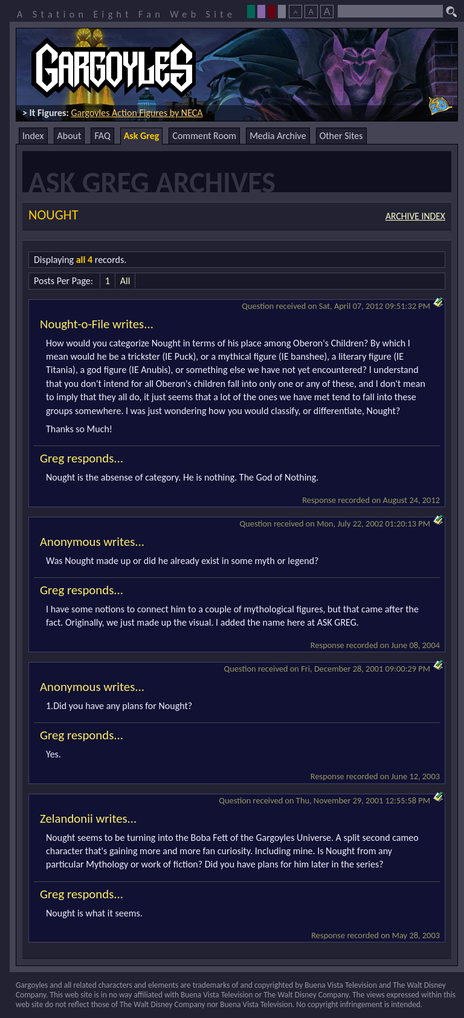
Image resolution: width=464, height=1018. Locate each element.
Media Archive (278, 135)
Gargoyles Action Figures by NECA (136, 112)
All (125, 281)
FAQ (102, 135)
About (69, 135)
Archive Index (415, 216)
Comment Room (204, 135)
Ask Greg (142, 135)
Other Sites (341, 135)
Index (33, 135)
